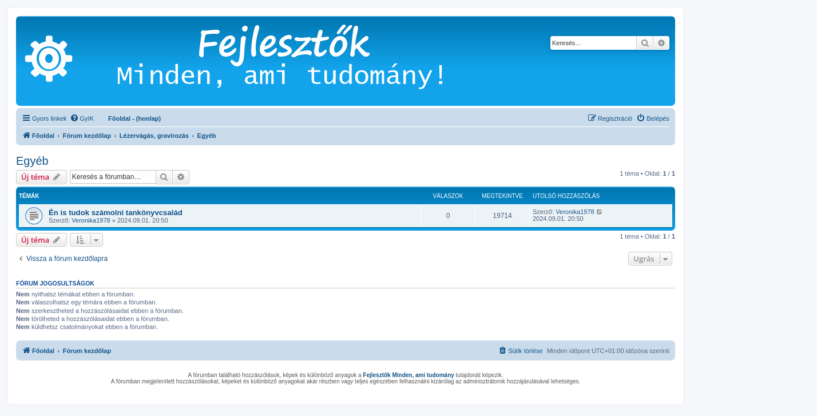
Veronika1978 (91, 220)
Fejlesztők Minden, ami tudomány (408, 375)
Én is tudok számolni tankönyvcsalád (116, 212)
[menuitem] (82, 118)
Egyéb (32, 160)
